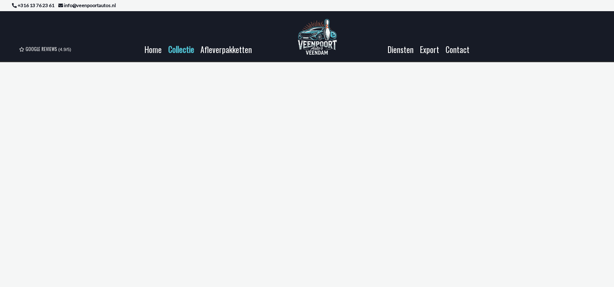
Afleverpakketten (226, 49)
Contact (457, 49)
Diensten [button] (401, 49)
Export (429, 49)
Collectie (181, 49)
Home (153, 49)
